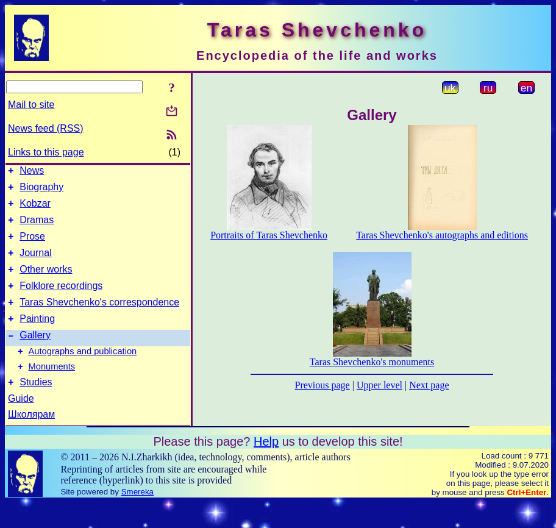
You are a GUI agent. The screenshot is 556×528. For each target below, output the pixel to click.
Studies (36, 407)
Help (266, 467)
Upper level (379, 385)
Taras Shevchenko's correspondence (99, 318)
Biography (41, 190)
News (32, 172)
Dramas (37, 227)
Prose (32, 245)
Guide (21, 424)
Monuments (52, 390)
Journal (35, 264)
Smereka (137, 517)
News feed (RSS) (46, 128)
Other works (46, 282)
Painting (37, 337)
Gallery (35, 355)
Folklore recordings (61, 300)
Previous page (322, 385)
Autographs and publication (83, 373)
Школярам (31, 440)
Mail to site (31, 104)
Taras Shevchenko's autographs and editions (442, 235)
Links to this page (46, 152)
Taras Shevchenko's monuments (372, 362)
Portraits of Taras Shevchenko (268, 235)
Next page (429, 385)
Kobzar (35, 209)
